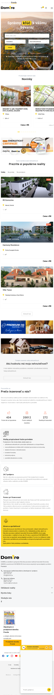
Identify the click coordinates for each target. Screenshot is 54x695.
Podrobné (38, 47)
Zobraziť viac (27, 314)
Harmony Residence (11, 245)
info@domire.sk (8, 575)
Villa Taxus (7, 290)
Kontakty (16, 665)
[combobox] (27, 36)
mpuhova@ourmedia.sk (10, 583)
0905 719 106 (7, 581)
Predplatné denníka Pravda (12, 643)
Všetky (3, 172)
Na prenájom (21, 172)
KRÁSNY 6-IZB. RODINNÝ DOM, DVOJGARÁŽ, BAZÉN (24, 109)
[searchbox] (27, 35)
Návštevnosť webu (16, 668)
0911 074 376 (7, 574)
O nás (9, 665)
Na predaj (11, 172)
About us (8, 675)
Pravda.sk (36, 537)
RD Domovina (8, 200)
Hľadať (10, 47)
